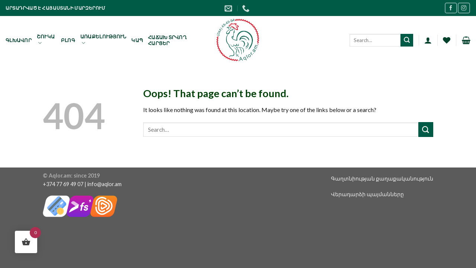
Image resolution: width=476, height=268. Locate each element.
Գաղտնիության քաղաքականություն (382, 178)
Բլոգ (68, 40)
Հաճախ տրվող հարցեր (167, 40)
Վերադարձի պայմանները (367, 194)
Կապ (137, 40)
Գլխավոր (19, 40)
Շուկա (46, 40)
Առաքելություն (103, 40)
